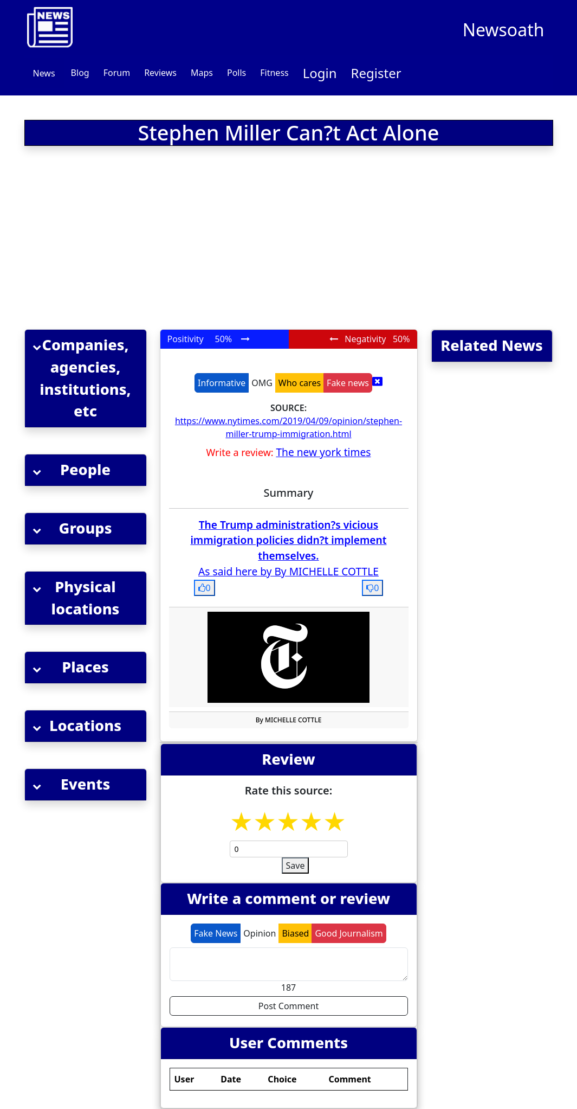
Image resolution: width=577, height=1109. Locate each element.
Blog (80, 73)
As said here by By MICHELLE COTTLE (288, 571)
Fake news (348, 383)
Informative (221, 383)
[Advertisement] (198, 240)
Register (376, 73)
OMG (262, 383)
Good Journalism (348, 933)
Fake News (215, 933)
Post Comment (288, 1006)
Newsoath (503, 29)
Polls (236, 73)
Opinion (259, 933)
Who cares (299, 383)
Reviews (160, 73)
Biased (295, 933)
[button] (85, 378)
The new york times (323, 452)
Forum (116, 73)
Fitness (274, 73)
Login (320, 73)
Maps (202, 73)
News (44, 73)
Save (295, 865)
